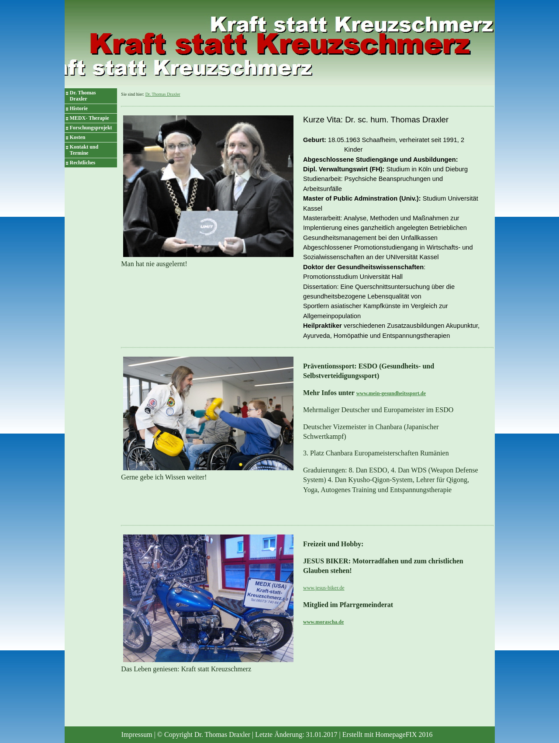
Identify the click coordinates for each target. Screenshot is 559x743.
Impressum (136, 734)
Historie (79, 108)
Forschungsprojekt (91, 128)
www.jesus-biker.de (324, 588)
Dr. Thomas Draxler (83, 96)
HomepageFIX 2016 (403, 734)
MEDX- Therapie (89, 118)
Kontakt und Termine (84, 150)
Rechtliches (83, 163)
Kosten (78, 137)
